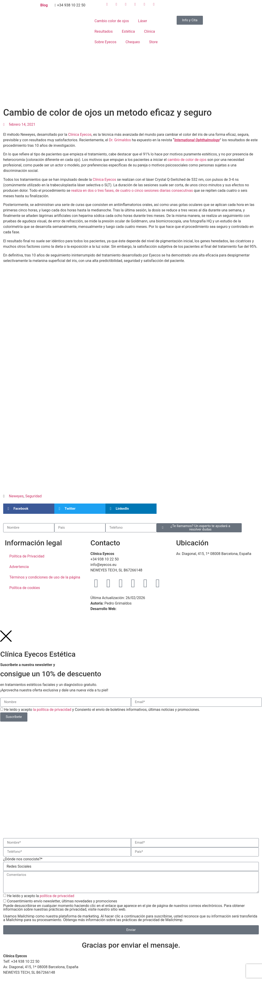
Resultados (103, 31)
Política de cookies (24, 588)
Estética (128, 31)
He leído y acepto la (40, 895)
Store (153, 42)
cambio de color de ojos (187, 159)
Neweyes (16, 496)
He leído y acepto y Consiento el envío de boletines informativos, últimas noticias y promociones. (102, 709)
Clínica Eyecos (80, 134)
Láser (142, 21)
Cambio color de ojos (111, 21)
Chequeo (133, 42)
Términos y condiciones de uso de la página (44, 577)
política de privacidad (57, 895)
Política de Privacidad (26, 556)
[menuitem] (183, 7)
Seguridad (33, 496)
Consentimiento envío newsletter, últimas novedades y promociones (131, 910)
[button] (28, 509)
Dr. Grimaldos (120, 140)
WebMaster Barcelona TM (138, 609)
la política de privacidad (52, 709)
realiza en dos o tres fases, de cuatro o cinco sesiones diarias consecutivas (132, 190)
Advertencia (19, 567)
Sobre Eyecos (105, 42)
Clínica (149, 31)
